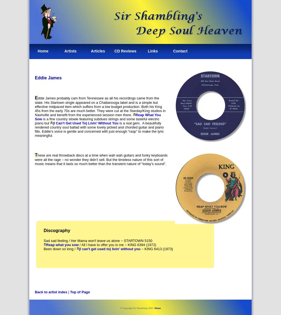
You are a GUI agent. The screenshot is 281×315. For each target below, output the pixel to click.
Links (153, 51)
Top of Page (80, 292)
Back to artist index (51, 292)
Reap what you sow (61, 245)
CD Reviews (125, 51)
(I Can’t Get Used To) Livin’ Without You (84, 123)
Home (43, 51)
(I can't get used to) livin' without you (108, 249)
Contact (180, 51)
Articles (98, 51)
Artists (70, 51)
